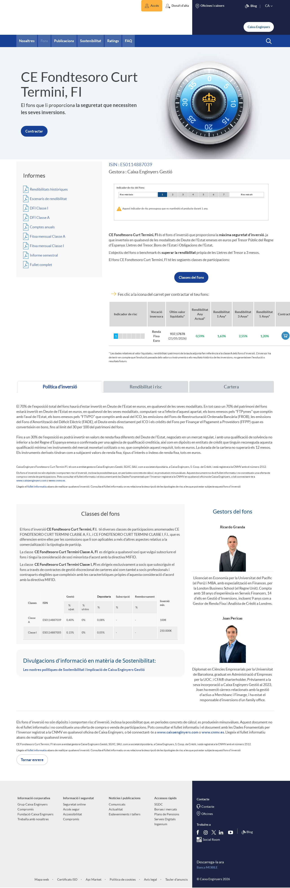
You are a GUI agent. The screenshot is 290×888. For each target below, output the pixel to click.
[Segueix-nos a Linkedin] (222, 832)
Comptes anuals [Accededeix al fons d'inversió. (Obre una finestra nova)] (42, 227)
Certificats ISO (67, 879)
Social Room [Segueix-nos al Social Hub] (211, 839)
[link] (285, 336)
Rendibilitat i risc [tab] (146, 386)
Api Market (93, 879)
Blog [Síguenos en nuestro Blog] (247, 832)
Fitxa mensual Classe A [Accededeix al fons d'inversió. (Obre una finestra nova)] (47, 236)
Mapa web (42, 879)
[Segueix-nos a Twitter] (213, 832)
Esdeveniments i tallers (124, 814)
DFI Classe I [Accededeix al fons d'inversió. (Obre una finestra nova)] (39, 208)
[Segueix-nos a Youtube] (231, 832)
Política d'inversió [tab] (60, 386)
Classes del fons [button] (191, 277)
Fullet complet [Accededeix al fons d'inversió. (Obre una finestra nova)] (41, 265)
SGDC (158, 804)
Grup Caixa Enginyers (32, 804)
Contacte (207, 806)
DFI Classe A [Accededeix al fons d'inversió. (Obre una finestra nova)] (40, 217)
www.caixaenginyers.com (31, 480)
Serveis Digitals (165, 819)
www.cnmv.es (213, 732)
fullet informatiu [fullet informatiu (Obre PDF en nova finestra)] (37, 486)
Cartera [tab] (231, 386)
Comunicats (117, 804)
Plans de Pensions (166, 814)
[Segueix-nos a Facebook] (199, 832)
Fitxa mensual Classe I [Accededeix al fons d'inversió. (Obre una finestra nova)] (47, 246)
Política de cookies (122, 879)
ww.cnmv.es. (58, 480)
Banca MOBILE (207, 867)
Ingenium (160, 824)
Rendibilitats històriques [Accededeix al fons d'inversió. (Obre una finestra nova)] (49, 189)
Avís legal (150, 879)
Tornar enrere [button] (32, 760)
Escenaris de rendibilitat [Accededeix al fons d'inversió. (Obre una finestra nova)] (48, 199)
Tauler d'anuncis (176, 879)
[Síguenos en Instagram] (206, 832)
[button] (151, 5)
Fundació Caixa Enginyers (35, 814)
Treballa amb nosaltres (33, 819)
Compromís (25, 809)
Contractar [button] (34, 131)
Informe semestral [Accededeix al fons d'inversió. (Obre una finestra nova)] (44, 255)
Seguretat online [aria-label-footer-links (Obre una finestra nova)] (74, 804)
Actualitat (116, 809)
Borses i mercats (165, 809)
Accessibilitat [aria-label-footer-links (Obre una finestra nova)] (72, 814)
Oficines (207, 814)
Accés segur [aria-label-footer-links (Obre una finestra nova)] (71, 809)
